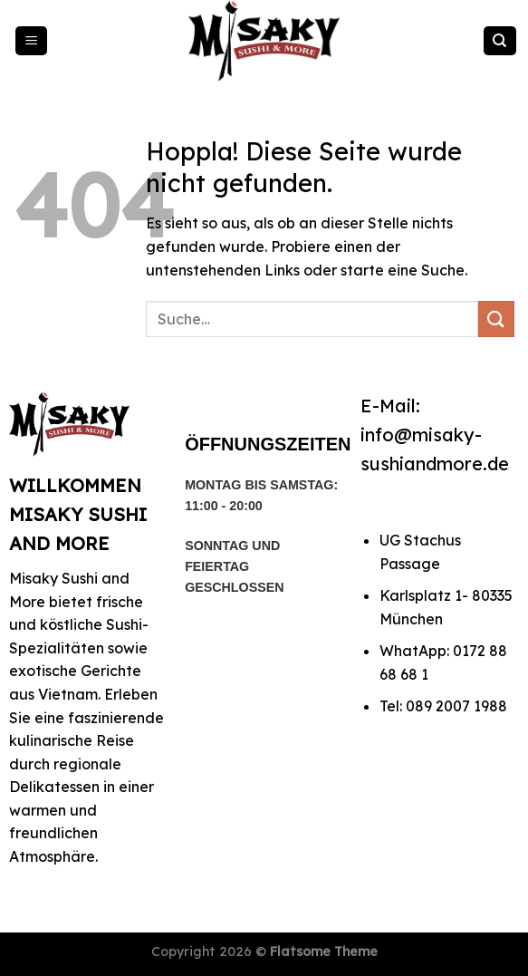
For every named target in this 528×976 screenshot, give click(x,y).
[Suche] (500, 41)
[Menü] (31, 41)
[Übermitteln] (496, 318)
